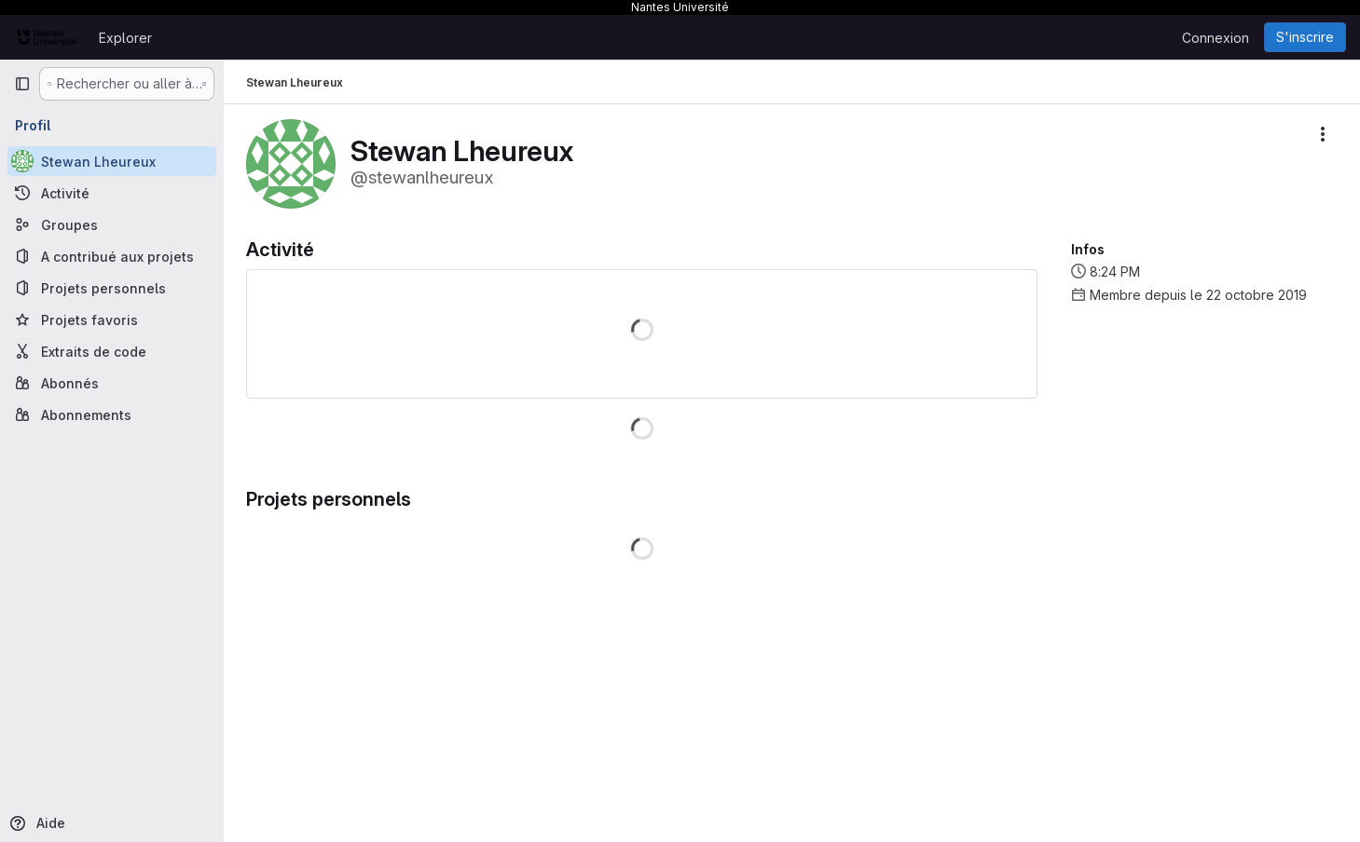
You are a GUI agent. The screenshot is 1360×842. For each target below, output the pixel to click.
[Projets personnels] (111, 288)
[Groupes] (111, 224)
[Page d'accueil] (47, 37)
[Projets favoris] (111, 319)
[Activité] (111, 193)
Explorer (125, 38)
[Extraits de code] (111, 351)
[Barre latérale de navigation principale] (22, 84)
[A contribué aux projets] (111, 256)
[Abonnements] (111, 414)
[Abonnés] (111, 383)
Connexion (1215, 38)
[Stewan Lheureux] (111, 161)
